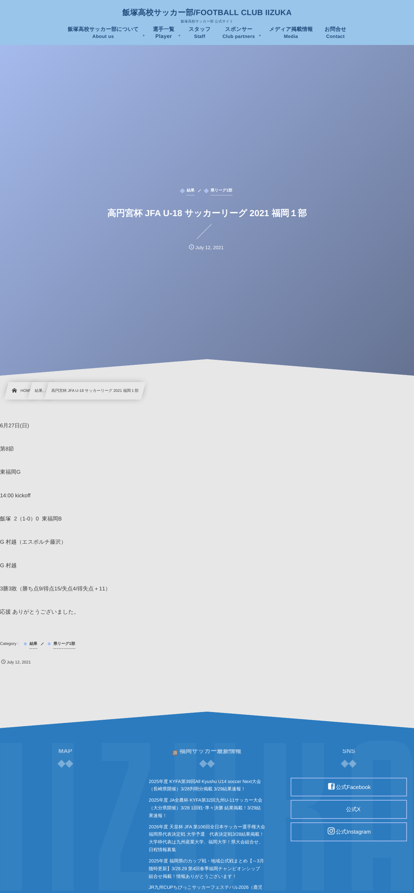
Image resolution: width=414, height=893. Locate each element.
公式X (353, 810)
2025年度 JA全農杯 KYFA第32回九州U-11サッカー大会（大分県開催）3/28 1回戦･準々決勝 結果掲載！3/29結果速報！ (205, 807)
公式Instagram (353, 832)
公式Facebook (353, 787)
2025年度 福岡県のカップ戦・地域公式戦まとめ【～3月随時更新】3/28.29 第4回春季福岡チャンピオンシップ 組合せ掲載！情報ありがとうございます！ (206, 868)
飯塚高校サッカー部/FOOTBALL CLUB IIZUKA (207, 13)
